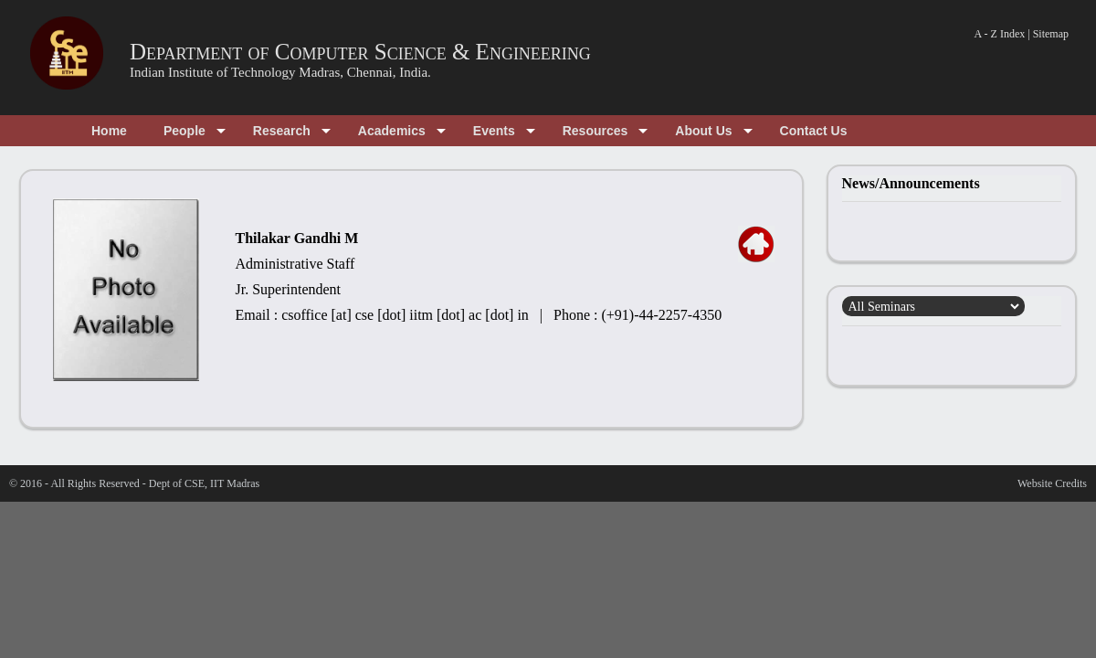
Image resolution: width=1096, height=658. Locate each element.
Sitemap (1051, 33)
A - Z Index (1000, 33)
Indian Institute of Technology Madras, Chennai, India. (280, 72)
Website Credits (1052, 483)
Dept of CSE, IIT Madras (204, 483)
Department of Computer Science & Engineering (360, 51)
